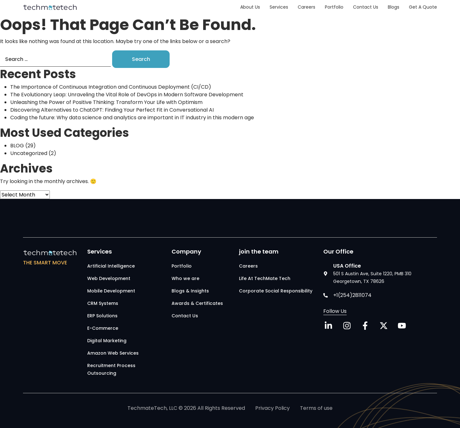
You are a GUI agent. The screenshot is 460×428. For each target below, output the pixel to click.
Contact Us (365, 7)
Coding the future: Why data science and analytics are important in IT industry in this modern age (132, 117)
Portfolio (334, 7)
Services (279, 7)
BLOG (17, 145)
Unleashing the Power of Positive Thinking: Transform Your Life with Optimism (106, 102)
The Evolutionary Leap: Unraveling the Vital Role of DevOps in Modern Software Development (129, 94)
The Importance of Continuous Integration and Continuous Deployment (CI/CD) (110, 87)
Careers (306, 7)
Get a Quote (423, 7)
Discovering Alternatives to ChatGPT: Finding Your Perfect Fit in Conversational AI (112, 110)
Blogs (393, 7)
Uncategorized (28, 153)
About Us (250, 7)
